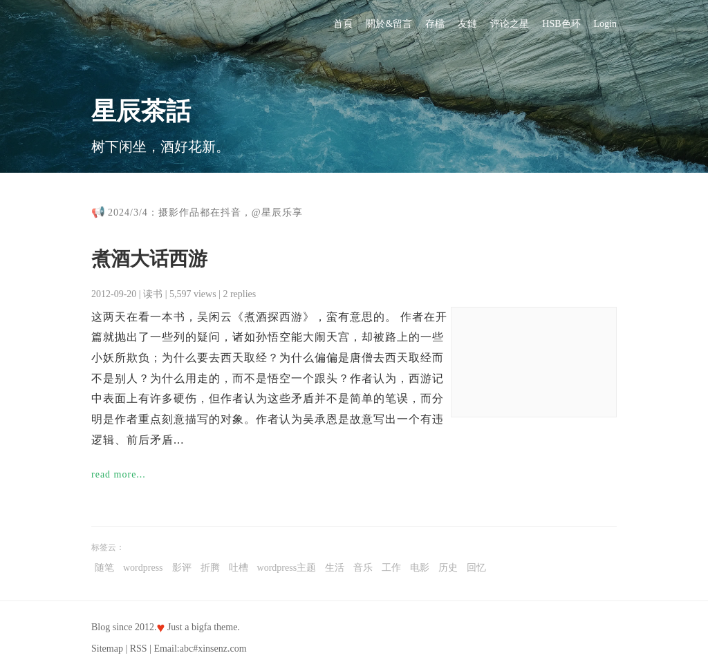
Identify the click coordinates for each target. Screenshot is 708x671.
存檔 (435, 24)
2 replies (239, 294)
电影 (419, 568)
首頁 (343, 24)
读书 (152, 294)
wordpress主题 (287, 568)
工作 (391, 568)
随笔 (104, 568)
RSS (138, 648)
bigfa (202, 627)
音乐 (363, 568)
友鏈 (467, 24)
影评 (182, 568)
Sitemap (107, 648)
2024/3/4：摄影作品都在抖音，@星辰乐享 (205, 212)
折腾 (210, 568)
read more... (118, 474)
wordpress (143, 568)
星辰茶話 (141, 111)
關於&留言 (389, 24)
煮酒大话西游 (149, 259)
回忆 (476, 568)
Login (605, 24)
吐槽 (238, 568)
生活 (334, 568)
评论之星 (509, 24)
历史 (448, 568)
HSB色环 (561, 24)
